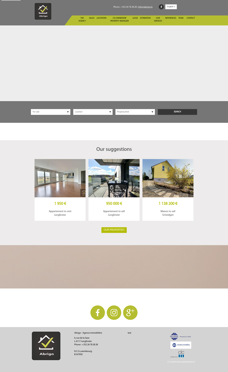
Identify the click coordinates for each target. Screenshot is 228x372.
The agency (82, 19)
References (170, 18)
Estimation (145, 18)
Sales (91, 18)
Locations (101, 18)
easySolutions (187, 362)
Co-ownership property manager (119, 19)
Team (180, 18)
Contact (191, 18)
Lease (135, 18)
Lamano (173, 362)
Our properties (114, 230)
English (171, 7)
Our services (158, 19)
